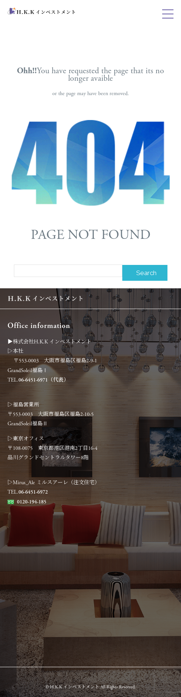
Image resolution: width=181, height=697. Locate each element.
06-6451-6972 (33, 492)
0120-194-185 (31, 502)
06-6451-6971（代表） (43, 380)
